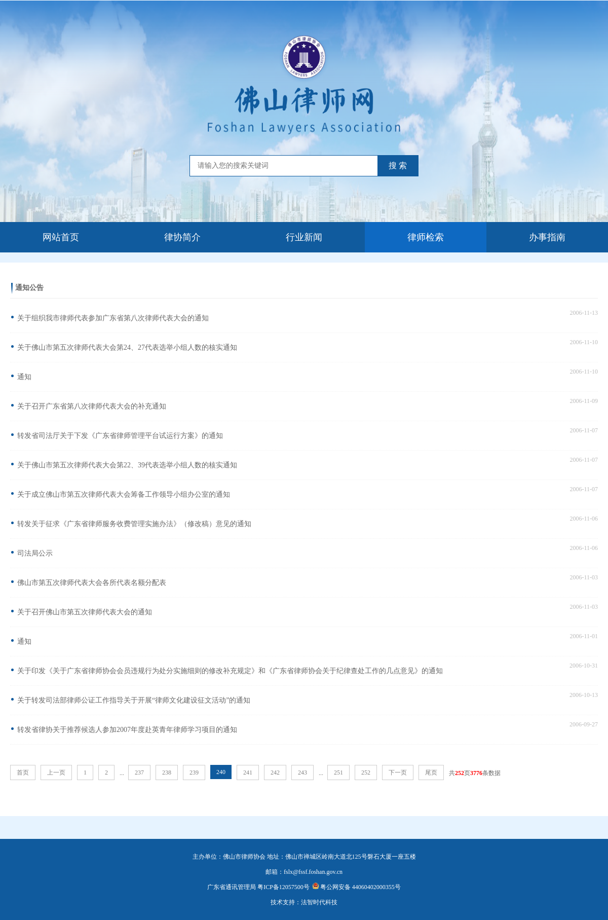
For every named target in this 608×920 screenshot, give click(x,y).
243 (302, 772)
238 (166, 772)
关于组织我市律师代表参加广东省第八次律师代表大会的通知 (113, 318)
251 (338, 772)
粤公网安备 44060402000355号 (356, 887)
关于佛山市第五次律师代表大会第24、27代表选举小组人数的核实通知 (127, 347)
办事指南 (547, 237)
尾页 (431, 772)
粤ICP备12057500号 (283, 887)
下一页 (398, 772)
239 (194, 772)
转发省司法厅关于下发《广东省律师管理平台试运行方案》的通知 (120, 435)
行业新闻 (304, 237)
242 (275, 772)
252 (365, 772)
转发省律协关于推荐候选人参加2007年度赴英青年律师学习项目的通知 (127, 729)
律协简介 (182, 237)
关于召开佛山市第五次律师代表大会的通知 (84, 612)
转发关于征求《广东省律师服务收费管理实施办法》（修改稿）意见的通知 (134, 524)
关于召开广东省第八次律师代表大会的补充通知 (91, 406)
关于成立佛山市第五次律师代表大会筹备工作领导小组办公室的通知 (123, 494)
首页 (23, 772)
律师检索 (425, 237)
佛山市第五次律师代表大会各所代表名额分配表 (91, 582)
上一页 (56, 772)
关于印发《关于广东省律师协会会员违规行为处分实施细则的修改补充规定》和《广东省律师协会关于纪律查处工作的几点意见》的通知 (230, 671)
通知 (24, 377)
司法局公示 (35, 553)
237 (139, 772)
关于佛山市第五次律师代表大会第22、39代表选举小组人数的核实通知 (127, 465)
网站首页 (61, 237)
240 (220, 772)
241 (247, 772)
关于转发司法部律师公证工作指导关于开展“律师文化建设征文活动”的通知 (133, 700)
